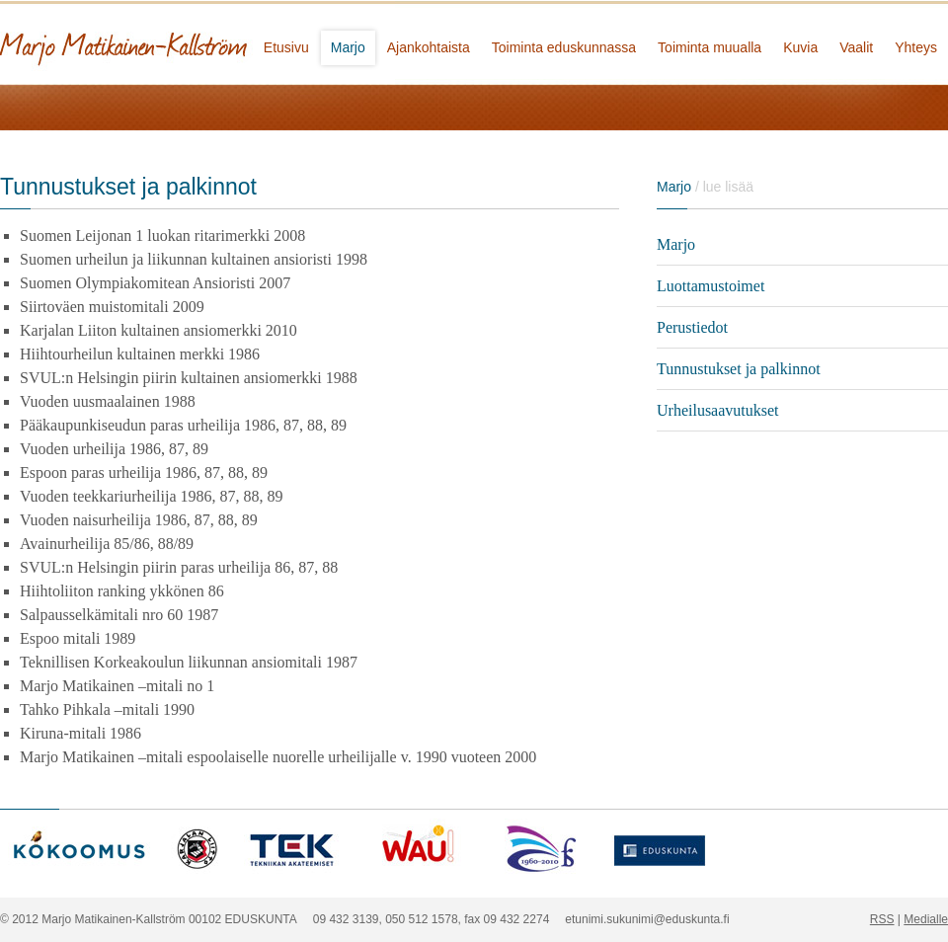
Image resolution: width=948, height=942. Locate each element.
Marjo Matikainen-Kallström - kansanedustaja (197, 42)
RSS (882, 919)
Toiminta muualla (709, 47)
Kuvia (800, 47)
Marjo (348, 47)
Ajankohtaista (428, 47)
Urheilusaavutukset (718, 410)
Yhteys (916, 47)
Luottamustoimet (710, 285)
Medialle (926, 919)
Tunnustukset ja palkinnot (739, 368)
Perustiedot (692, 327)
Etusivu (286, 47)
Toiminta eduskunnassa (564, 47)
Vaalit (856, 47)
